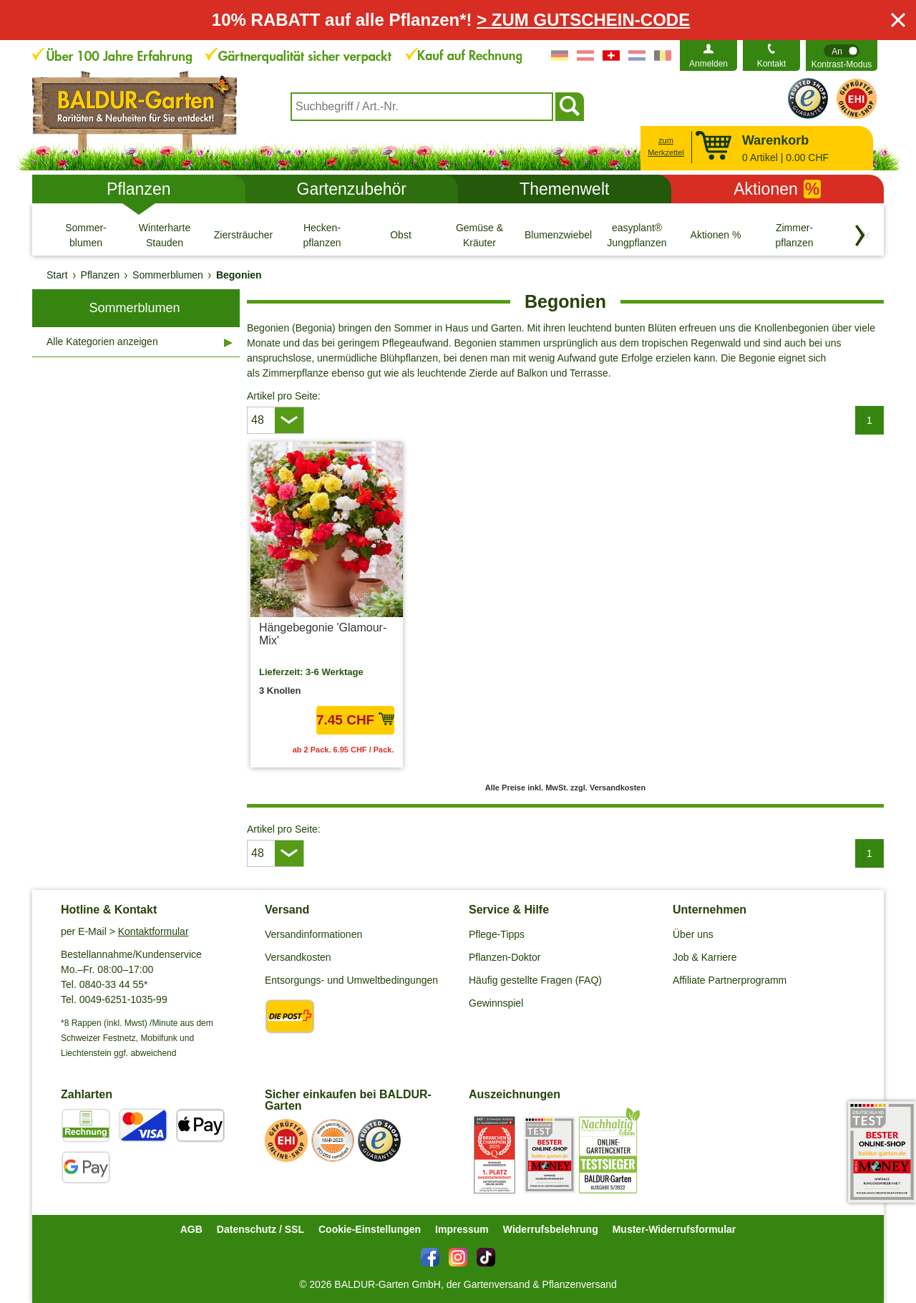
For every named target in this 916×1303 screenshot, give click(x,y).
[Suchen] (569, 106)
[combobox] (422, 106)
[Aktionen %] (715, 235)
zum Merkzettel (666, 146)
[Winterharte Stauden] (164, 235)
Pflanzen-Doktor (504, 957)
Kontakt (771, 64)
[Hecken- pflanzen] (322, 235)
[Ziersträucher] (243, 235)
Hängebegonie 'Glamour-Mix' (322, 633)
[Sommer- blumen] (86, 235)
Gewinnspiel (496, 1003)
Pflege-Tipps (497, 934)
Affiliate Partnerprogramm (729, 980)
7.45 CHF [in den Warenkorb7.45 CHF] (355, 719)
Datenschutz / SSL (260, 1229)
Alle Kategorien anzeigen (102, 341)
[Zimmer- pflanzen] (794, 235)
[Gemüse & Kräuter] (479, 235)
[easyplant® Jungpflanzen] (637, 235)
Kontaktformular (153, 931)
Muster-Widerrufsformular (674, 1229)
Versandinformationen (313, 934)
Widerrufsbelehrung (550, 1229)
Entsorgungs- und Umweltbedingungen (351, 980)
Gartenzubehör (351, 189)
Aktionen (777, 189)
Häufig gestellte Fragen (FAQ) (535, 980)
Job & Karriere (704, 957)
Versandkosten (298, 957)
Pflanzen (139, 189)
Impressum (462, 1229)
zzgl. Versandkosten (607, 787)
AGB (191, 1229)
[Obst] (400, 235)
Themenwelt (564, 189)
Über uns (693, 934)
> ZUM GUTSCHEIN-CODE (583, 19)
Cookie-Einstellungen (369, 1229)
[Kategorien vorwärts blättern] (860, 235)
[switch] (841, 55)
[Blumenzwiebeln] (558, 235)
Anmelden (708, 64)
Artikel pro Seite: (284, 396)
